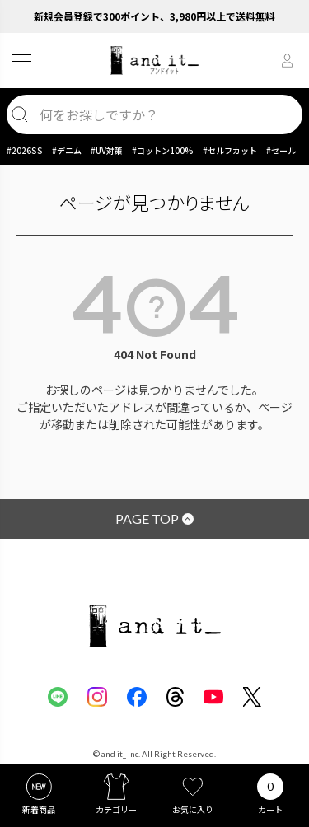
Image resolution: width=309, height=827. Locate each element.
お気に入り (192, 809)
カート (270, 809)
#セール (281, 150)
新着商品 (38, 809)
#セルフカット (230, 150)
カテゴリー (116, 809)
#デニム (67, 150)
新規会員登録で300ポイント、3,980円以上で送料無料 (154, 16)
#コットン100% (163, 150)
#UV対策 (107, 150)
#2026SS (25, 150)
